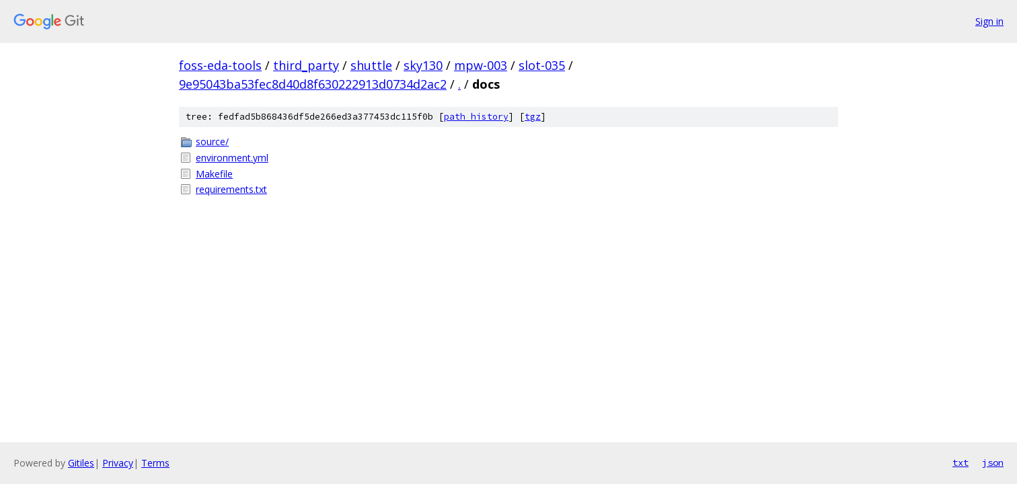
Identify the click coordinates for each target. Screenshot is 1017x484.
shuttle (371, 65)
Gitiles (81, 462)
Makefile (214, 173)
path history (476, 116)
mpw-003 (480, 65)
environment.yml (232, 157)
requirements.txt (231, 189)
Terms (155, 462)
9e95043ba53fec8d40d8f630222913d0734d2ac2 (313, 84)
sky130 (423, 65)
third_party (306, 65)
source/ (212, 141)
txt (960, 462)
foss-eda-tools (220, 65)
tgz (533, 116)
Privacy (117, 462)
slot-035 (542, 65)
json (993, 462)
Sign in (989, 21)
